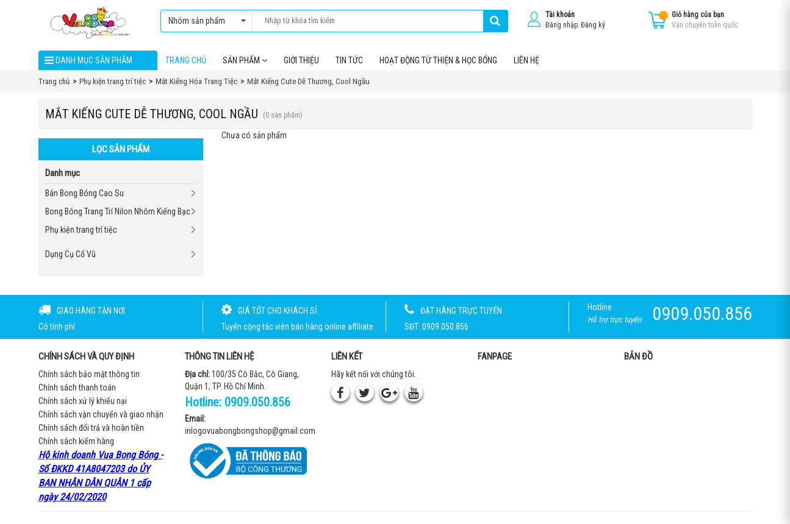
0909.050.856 (257, 402)
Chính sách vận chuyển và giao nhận (100, 414)
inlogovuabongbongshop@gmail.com (250, 431)
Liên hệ (526, 60)
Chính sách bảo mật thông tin (89, 374)
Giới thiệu (301, 60)
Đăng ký (593, 25)
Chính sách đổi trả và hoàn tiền (91, 428)
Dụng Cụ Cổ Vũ (70, 254)
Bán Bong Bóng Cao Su (84, 193)
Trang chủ (185, 60)
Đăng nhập (561, 25)
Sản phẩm (245, 60)
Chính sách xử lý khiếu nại (82, 401)
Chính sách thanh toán (77, 387)
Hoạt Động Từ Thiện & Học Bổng (438, 60)
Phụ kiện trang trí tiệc (81, 230)
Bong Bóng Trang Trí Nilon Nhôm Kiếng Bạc (117, 211)
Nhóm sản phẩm (204, 21)
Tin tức (349, 60)
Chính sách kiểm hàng (76, 441)
